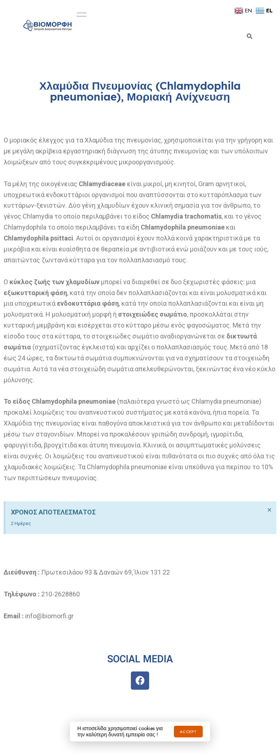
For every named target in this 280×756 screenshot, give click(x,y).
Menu (80, 14)
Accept (188, 732)
